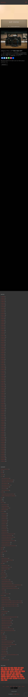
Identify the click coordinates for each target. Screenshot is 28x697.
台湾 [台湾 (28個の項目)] (7, 678)
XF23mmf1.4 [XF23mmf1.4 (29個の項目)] (3, 674)
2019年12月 (3, 315)
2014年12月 (3, 366)
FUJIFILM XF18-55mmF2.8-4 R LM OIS (8, 540)
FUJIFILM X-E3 (3, 516)
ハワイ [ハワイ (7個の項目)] (21, 674)
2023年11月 (3, 299)
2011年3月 (2, 432)
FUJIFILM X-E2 (3, 515)
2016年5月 (2, 345)
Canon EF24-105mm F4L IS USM (7, 481)
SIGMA (2, 614)
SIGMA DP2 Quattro (4, 627)
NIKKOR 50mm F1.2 (21, 46)
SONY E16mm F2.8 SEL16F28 (6, 642)
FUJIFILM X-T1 (3, 523)
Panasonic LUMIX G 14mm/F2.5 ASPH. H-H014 (9, 604)
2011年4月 (2, 430)
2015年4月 (2, 359)
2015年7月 (2, 354)
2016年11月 (3, 335)
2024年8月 (3, 296)
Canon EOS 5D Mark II (5, 486)
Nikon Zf (2, 572)
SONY (2, 633)
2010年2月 (2, 454)
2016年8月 (3, 340)
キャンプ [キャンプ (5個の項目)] (17, 674)
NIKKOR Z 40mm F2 (4, 568)
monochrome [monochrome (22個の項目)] (3, 671)
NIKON (20, 60)
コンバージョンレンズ (5, 593)
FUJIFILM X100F (4, 528)
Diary (2, 497)
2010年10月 (3, 440)
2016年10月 (3, 337)
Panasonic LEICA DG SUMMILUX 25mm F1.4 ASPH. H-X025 (11, 600)
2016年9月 (2, 338)
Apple (2, 472)
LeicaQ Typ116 (3, 561)
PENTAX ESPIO (4, 509)
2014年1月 (2, 383)
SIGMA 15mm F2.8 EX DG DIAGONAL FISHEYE (9, 616)
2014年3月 (2, 379)
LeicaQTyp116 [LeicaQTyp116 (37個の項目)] (17, 669)
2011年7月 (2, 425)
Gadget (2, 547)
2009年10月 (3, 461)
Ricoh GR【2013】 (4, 611)
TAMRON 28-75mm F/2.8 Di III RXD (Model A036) (9, 654)
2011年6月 (2, 427)
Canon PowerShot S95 (5, 490)
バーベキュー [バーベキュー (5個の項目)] (3, 676)
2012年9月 (2, 410)
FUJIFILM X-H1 (3, 518)
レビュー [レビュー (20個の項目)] (21, 676)
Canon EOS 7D (3, 488)
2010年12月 (3, 437)
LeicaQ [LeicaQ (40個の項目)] (12, 669)
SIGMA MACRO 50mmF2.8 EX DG (7, 628)
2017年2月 (2, 332)
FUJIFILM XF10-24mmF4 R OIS (6, 535)
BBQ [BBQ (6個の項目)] (8, 667)
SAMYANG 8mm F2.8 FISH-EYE (6, 583)
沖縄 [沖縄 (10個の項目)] (23, 678)
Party (1, 607)
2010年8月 (3, 444)
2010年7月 (2, 445)
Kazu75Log (3, 2)
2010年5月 (2, 449)
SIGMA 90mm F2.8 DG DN (5, 625)
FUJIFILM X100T (4, 530)
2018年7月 (2, 325)
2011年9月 (2, 422)
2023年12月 (3, 298)
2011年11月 (3, 418)
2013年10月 (3, 388)
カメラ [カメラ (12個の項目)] (13, 674)
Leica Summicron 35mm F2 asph (12, 46)
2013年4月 (2, 398)
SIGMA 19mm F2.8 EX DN (5, 618)
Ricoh (2, 609)
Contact (23, 686)
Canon (2, 476)
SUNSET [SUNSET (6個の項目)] (23, 671)
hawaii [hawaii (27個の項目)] (2, 669)
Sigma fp (2, 632)
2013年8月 (2, 391)
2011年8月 (2, 423)
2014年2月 (2, 381)
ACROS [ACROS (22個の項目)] (5, 667)
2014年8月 (2, 372)
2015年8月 (2, 352)
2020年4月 (3, 308)
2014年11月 (3, 367)
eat (1, 499)
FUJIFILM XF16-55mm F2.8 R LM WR (7, 537)
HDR (1, 552)
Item (1, 554)
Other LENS (3, 577)
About (19, 686)
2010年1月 (2, 456)
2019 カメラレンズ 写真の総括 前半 (11, 51)
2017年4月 (2, 328)
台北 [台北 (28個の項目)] (4, 678)
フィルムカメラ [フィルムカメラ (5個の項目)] (13, 676)
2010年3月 (2, 452)
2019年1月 (2, 323)
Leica (15, 60)
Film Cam (2, 502)
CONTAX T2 (7, 60)
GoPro (2, 549)
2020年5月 (2, 306)
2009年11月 (3, 459)
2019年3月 (2, 320)
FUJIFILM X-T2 (3, 525)
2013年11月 (3, 386)
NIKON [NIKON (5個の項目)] (8, 671)
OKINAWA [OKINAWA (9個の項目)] (11, 671)
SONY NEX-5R (3, 649)
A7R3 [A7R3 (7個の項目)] (2, 667)
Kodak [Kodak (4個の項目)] (6, 669)
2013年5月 (2, 396)
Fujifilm (12, 60)
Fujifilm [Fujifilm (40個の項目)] (22, 667)
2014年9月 (2, 371)
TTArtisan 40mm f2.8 (4, 659)
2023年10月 (3, 301)
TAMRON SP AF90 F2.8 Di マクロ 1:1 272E (8, 586)
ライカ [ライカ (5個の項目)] (18, 676)
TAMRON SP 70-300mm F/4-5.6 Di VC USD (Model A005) (11, 584)
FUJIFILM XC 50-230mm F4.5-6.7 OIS (7, 533)
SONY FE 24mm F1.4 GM (5, 646)
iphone (2, 474)
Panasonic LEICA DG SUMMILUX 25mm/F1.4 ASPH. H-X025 (11, 602)
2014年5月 (2, 376)
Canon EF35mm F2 (4, 483)
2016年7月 (2, 342)
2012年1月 (2, 415)
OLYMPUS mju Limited (8, 47)
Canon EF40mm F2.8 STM (5, 485)
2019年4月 (2, 318)
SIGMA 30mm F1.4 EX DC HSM (6, 620)
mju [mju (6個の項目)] (21, 669)
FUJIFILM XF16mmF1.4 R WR (6, 538)
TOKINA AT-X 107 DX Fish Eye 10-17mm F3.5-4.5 (9, 588)
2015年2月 (2, 362)
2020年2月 (2, 311)
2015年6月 (2, 355)
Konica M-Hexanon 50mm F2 (6, 581)
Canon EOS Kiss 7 (14, 44)
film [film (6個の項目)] (18, 667)
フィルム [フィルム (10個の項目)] (8, 676)
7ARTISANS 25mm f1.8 (5, 579)
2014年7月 (2, 374)
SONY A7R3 (3, 637)
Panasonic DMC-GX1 (4, 597)
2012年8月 (2, 411)
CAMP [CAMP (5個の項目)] (12, 667)
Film (1, 500)
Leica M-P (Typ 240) (4, 558)
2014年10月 (3, 369)
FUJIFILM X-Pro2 (4, 520)
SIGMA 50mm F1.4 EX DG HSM (6, 623)
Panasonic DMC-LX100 (5, 599)
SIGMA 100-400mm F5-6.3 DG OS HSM (7, 630)
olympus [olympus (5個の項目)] (16, 671)
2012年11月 (3, 406)
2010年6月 (3, 447)
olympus (22, 60)
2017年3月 (2, 330)
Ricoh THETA (3, 613)
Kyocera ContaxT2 (20, 44)
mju (17, 60)
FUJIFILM (2, 511)
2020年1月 (2, 313)
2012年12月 (3, 405)
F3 (10, 60)
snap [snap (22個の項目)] (19, 671)
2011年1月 (2, 435)
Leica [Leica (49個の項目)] (9, 669)
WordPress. (18, 694)
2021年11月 (3, 303)
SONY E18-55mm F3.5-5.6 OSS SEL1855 (8, 644)
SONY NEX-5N (3, 647)
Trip (16, 686)
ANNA (2, 470)
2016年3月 (2, 347)
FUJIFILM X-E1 (3, 513)
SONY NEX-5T (3, 651)
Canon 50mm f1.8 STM (6, 44)
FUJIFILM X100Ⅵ (4, 532)
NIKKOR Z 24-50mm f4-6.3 (6, 567)
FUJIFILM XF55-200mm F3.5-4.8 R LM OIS (8, 545)
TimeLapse (3, 656)
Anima (14, 694)
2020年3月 (2, 310)
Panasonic (2, 595)
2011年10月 (3, 420)
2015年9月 (2, 350)
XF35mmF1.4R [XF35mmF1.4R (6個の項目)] (9, 674)
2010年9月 (2, 442)
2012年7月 (2, 413)
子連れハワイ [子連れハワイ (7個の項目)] (15, 678)
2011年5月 (2, 428)
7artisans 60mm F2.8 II (4, 469)
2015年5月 (2, 357)
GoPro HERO (3, 551)
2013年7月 (2, 393)
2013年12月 (3, 384)
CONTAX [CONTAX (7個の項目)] (15, 667)
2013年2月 (2, 401)
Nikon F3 (3, 47)
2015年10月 (3, 349)
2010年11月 (3, 439)
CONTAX (3, 60)
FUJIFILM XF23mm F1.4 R (5, 542)
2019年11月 (3, 316)
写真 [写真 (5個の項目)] (2, 678)
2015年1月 (2, 364)
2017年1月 (2, 333)
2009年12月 (3, 457)
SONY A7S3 (3, 639)
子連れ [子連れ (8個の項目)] (11, 678)
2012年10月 (3, 408)
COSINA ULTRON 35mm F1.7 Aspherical (8, 495)
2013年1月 (2, 403)
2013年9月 (2, 389)
